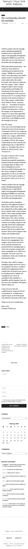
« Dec (3, 443)
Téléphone (8, 545)
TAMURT (11, 543)
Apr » (8, 443)
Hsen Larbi (5, 23)
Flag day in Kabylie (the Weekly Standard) (20, 345)
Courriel (14, 545)
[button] (26, 9)
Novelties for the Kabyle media (14, 469)
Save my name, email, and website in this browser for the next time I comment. (13, 400)
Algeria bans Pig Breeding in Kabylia (15, 481)
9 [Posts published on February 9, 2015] (3, 435)
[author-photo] (14, 360)
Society (7, 13)
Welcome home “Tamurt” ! (13, 472)
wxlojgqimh (5, 464)
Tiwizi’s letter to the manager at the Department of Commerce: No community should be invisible (7, 348)
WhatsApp (19, 545)
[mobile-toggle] (2, 9)
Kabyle (7, 326)
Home (2, 13)
